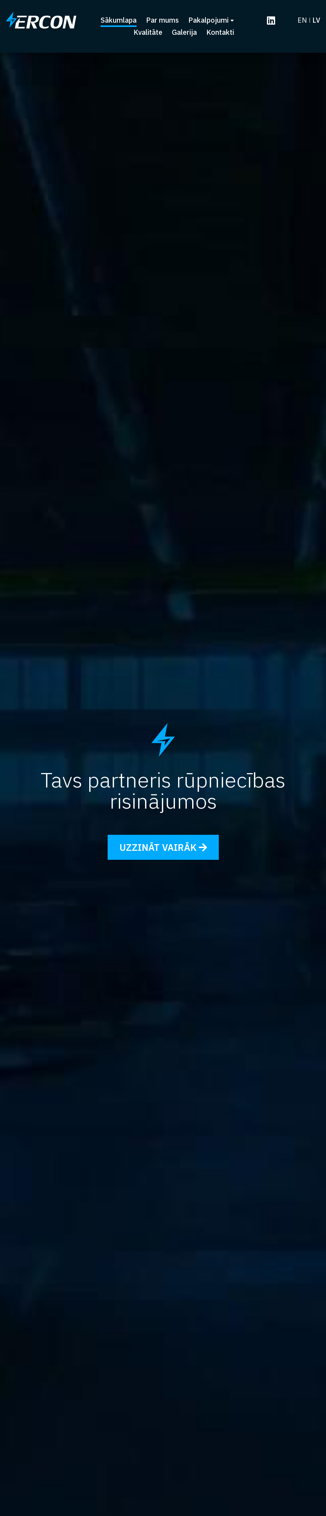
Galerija (184, 33)
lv (316, 20)
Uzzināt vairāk (163, 847)
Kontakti (220, 33)
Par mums (162, 21)
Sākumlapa (119, 21)
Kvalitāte (147, 33)
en (302, 20)
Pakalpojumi (211, 21)
